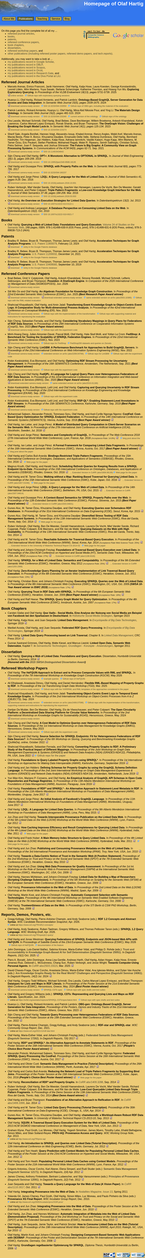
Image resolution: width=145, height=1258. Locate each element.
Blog (67, 18)
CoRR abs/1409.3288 (91, 1082)
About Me (8, 18)
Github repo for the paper (50, 755)
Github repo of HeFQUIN (72, 679)
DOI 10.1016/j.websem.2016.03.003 (58, 196)
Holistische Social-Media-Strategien (92, 615)
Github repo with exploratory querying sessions (47, 95)
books (11, 36)
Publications (25, 18)
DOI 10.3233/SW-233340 (53, 116)
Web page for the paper (36, 462)
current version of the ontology (83, 116)
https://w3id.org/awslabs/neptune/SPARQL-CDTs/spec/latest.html (47, 1000)
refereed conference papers (23, 42)
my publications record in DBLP (25, 64)
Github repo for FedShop (53, 343)
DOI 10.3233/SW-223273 (53, 130)
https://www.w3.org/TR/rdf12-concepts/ (35, 925)
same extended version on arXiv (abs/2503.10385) (108, 297)
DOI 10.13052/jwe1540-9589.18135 (58, 162)
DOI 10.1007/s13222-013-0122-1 (57, 204)
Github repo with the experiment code (59, 330)
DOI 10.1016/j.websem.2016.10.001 (58, 183)
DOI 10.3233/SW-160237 (53, 172)
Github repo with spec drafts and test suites (84, 990)
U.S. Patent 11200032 (44, 254)
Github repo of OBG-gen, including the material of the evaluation (98, 106)
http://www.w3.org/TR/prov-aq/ (32, 1139)
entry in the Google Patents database (39, 247)
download (13, 247)
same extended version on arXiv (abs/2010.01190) (74, 383)
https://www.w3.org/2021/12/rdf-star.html (36, 1031)
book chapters (16, 45)
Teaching (42, 18)
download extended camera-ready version (61, 297)
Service (56, 18)
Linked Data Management (118, 635)
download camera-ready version (24, 106)
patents (12, 39)
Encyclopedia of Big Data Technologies (114, 620)
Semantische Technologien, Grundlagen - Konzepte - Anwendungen (75, 646)
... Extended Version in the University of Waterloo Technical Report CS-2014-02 (44, 545)
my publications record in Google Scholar (31, 61)
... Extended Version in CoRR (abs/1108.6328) (74, 556)
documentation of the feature (49, 945)
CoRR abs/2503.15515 (45, 966)
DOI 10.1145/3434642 (52, 151)
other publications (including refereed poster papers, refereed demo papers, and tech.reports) (60, 53)
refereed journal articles (21, 33)
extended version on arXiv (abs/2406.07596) (62, 702)
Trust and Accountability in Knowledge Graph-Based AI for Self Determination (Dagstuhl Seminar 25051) (71, 951)
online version (15, 95)
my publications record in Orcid (25, 70)
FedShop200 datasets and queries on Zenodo (89, 343)
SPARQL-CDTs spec (51, 990)
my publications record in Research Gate (30, 73)
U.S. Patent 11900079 (44, 243)
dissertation (14, 48)
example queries (50, 679)
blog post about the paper (20, 451)
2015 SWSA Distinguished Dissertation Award (57, 662)
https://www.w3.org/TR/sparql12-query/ (35, 935)
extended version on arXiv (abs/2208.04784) (62, 354)
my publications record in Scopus (26, 67)
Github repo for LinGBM (97, 354)
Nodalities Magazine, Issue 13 (95, 1191)
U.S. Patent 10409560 (44, 264)
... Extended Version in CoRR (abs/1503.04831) (51, 504)
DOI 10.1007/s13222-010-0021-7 (57, 214)
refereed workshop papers (22, 50)
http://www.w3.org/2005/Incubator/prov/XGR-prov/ (40, 1202)
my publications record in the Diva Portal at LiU (34, 76)
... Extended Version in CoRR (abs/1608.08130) (91, 472)
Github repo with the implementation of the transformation (68, 314)
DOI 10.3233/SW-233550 (53, 106)
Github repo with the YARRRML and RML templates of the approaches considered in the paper (85, 689)
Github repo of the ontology (113, 116)
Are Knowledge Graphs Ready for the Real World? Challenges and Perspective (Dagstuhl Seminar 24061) (79, 973)
